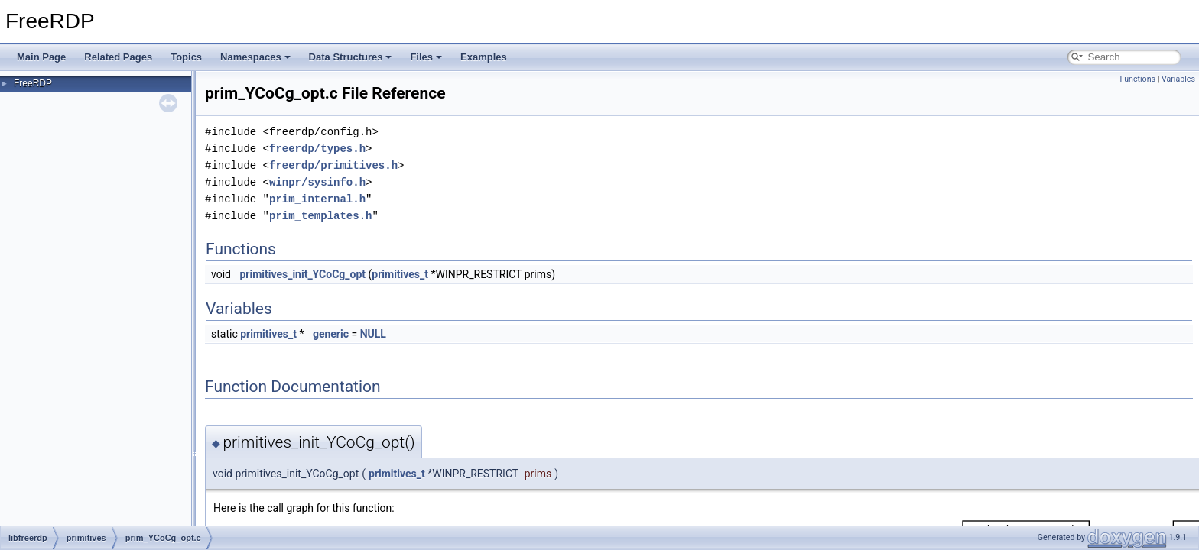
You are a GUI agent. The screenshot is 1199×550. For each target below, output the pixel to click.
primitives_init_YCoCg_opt (302, 274)
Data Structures (350, 57)
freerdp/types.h (317, 148)
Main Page (41, 57)
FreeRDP (33, 83)
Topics (186, 57)
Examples (483, 57)
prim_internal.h (317, 199)
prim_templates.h (320, 216)
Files (426, 57)
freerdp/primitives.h (333, 165)
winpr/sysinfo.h (317, 182)
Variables (1178, 79)
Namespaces (255, 57)
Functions (1137, 79)
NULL (373, 334)
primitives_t (400, 274)
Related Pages (118, 57)
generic (331, 334)
